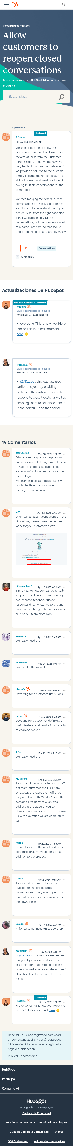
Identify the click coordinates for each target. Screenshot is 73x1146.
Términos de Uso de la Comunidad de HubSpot (36, 1122)
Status (59, 1132)
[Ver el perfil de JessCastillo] (22, 452)
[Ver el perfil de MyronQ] (20, 688)
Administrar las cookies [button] (49, 1141)
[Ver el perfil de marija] (19, 842)
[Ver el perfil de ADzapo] (20, 137)
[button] (65, 138)
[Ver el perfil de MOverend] (22, 778)
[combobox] (36, 96)
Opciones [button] (17, 127)
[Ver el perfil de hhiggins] (21, 1000)
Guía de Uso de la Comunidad (29, 1132)
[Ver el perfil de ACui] (18, 751)
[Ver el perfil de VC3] (18, 511)
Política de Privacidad (36, 1113)
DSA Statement (18, 1141)
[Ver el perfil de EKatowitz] (21, 662)
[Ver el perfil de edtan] (19, 715)
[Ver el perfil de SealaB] (20, 923)
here (20, 334)
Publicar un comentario (22, 1056)
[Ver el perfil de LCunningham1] (24, 585)
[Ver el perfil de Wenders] (21, 635)
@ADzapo (27, 381)
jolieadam (22, 365)
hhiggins (21, 306)
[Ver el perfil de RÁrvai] (19, 878)
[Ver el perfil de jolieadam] (21, 950)
